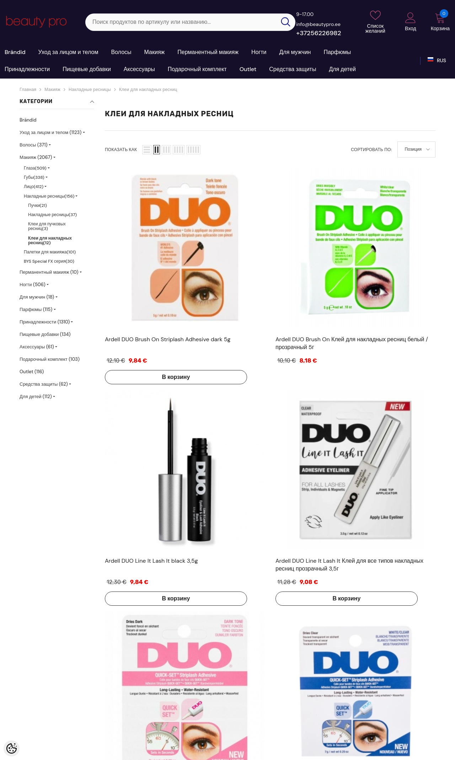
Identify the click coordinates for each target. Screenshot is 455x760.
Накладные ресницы (90, 89)
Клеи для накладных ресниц (148, 89)
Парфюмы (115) (36, 309)
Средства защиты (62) (44, 384)
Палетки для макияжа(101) (50, 252)
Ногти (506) (33, 285)
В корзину (133, 291)
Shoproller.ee (202, 752)
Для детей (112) (36, 397)
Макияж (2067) (36, 157)
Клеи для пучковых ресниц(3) (47, 226)
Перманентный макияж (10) (49, 272)
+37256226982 (318, 33)
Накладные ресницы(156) (49, 196)
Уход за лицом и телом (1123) (50, 132)
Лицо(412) (33, 186)
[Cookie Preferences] (12, 748)
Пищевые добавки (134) (45, 334)
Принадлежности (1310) (45, 322)
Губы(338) (34, 177)
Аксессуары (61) (37, 347)
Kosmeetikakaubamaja (42, 752)
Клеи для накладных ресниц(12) (50, 240)
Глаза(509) (35, 168)
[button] (146, 149)
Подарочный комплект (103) (50, 359)
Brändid (28, 120)
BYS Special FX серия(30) (49, 261)
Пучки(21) (37, 205)
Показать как (121, 149)
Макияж (52, 89)
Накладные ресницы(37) (52, 215)
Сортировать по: (371, 149)
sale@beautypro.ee (382, 716)
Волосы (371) (34, 145)
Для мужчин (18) (37, 297)
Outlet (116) (32, 372)
